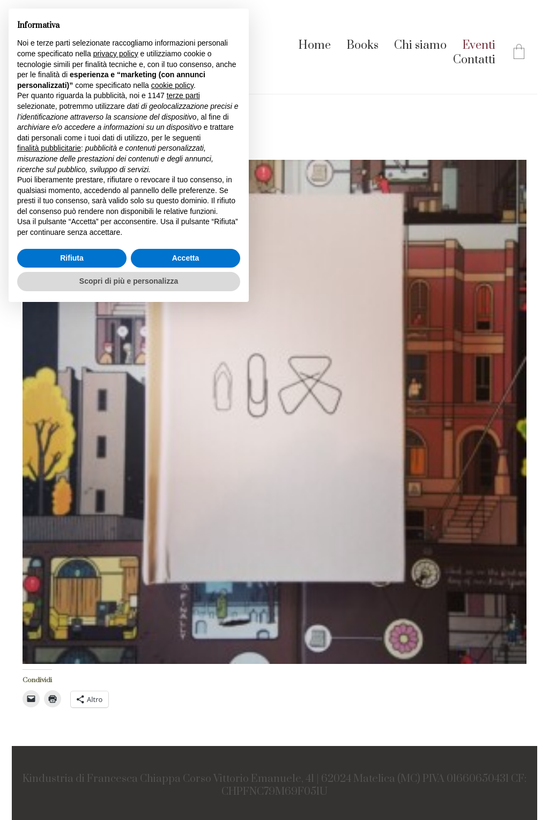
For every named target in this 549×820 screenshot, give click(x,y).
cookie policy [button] (172, 85)
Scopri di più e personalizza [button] (128, 281)
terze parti (183, 95)
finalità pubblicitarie (49, 148)
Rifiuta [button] (72, 258)
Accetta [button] (185, 258)
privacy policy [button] (115, 53)
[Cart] (518, 53)
